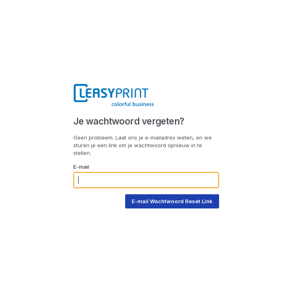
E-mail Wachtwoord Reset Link (172, 201)
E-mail (81, 166)
